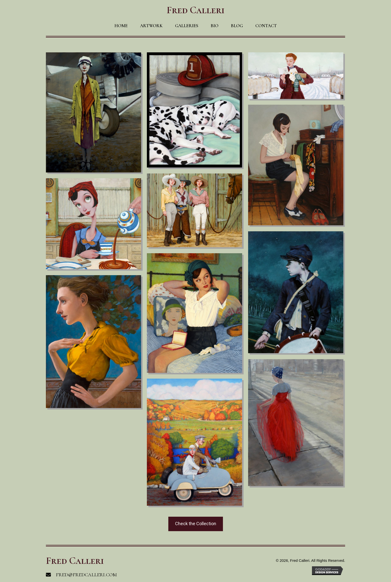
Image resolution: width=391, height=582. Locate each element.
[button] (195, 524)
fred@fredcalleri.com (86, 574)
